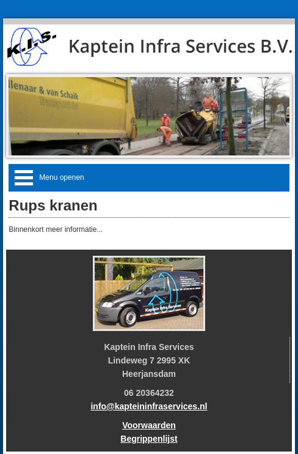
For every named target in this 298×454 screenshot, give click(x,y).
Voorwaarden (149, 425)
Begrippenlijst (148, 439)
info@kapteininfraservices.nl (148, 406)
